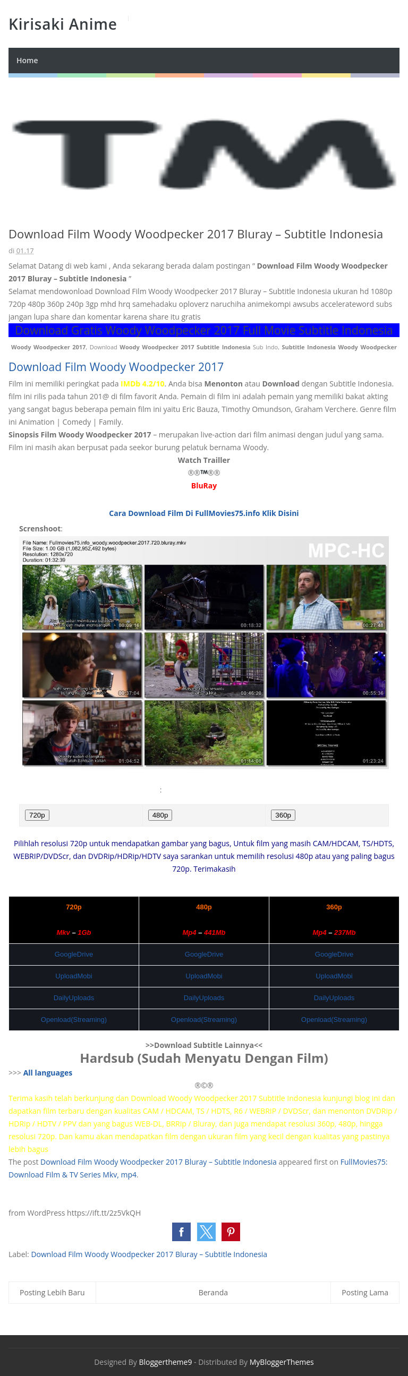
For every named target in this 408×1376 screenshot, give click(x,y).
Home (27, 60)
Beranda (213, 1292)
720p (37, 815)
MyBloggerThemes (282, 1362)
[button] (181, 1232)
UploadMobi (73, 976)
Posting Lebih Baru (52, 1292)
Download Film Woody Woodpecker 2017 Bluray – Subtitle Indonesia (158, 1162)
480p (160, 815)
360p (283, 815)
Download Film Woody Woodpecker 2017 (116, 366)
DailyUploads (74, 998)
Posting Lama (365, 1292)
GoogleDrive (74, 954)
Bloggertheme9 (165, 1362)
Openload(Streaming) (74, 1020)
